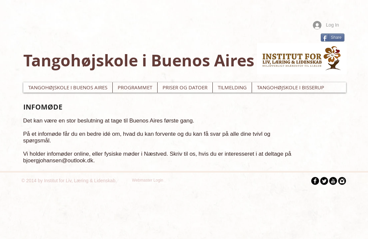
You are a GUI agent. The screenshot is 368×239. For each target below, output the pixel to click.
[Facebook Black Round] (315, 181)
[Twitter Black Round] (324, 181)
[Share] (332, 37)
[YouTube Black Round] (333, 181)
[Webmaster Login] (148, 180)
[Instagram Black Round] (342, 181)
